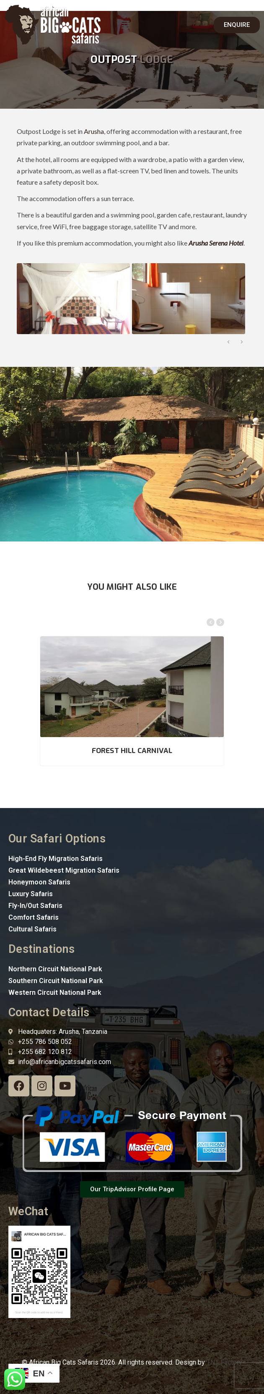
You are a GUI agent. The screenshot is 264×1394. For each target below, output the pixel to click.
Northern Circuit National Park (55, 969)
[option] (72, 298)
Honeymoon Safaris (39, 882)
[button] (125, 24)
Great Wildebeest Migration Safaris (63, 870)
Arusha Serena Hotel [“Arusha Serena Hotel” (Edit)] (216, 243)
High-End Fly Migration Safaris (55, 859)
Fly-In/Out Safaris (35, 906)
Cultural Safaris (32, 929)
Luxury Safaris (30, 894)
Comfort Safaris (33, 917)
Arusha (94, 131)
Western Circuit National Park (54, 992)
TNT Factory (224, 1362)
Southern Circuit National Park (55, 981)
